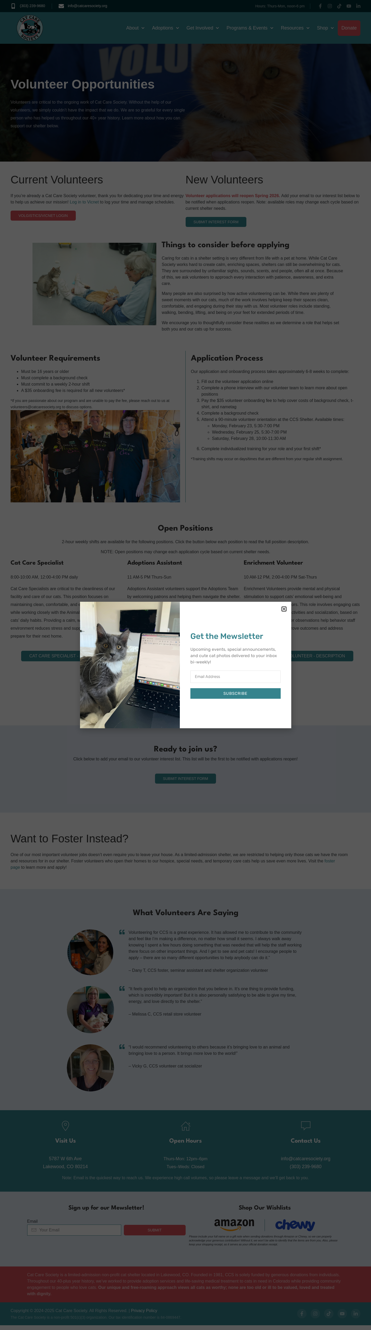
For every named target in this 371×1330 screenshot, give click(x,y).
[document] (185, 665)
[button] (284, 609)
